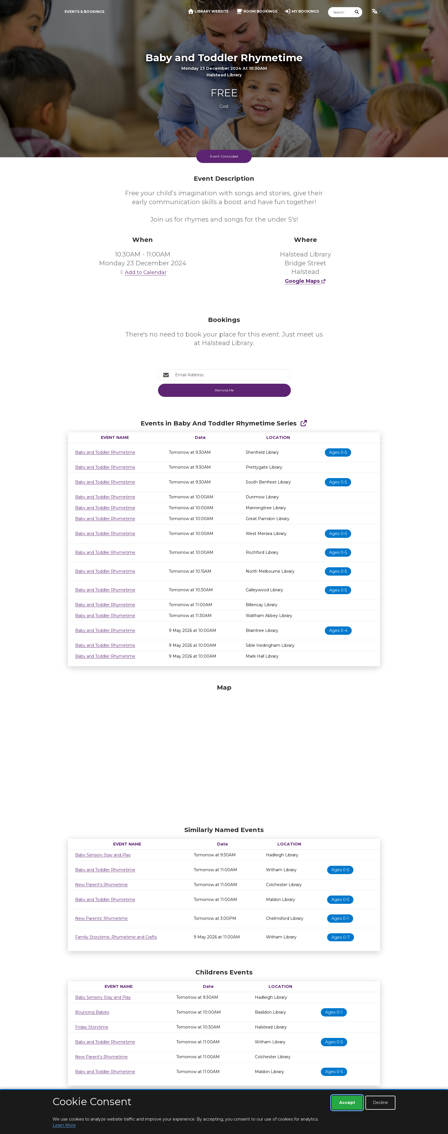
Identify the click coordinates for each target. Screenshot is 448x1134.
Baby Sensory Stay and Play (103, 855)
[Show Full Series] (303, 423)
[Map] (224, 754)
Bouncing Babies (92, 1012)
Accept (347, 1102)
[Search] (340, 12)
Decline (380, 1102)
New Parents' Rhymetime (101, 918)
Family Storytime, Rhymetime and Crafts (116, 937)
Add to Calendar (143, 272)
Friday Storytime (91, 1027)
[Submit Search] (357, 12)
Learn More (64, 1125)
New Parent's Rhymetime (101, 884)
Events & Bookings (84, 11)
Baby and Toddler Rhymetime (105, 452)
